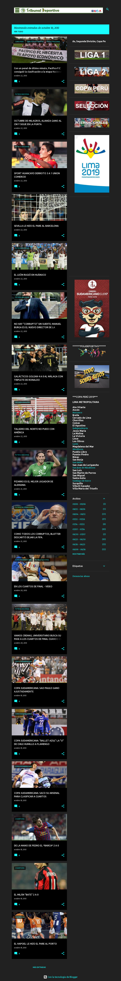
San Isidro (78, 462)
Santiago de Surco (82, 480)
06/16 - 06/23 (79, 544)
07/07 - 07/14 (79, 529)
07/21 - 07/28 (79, 519)
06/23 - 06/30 (79, 539)
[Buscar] (107, 9)
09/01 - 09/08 (79, 504)
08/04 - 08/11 (79, 514)
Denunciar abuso (81, 576)
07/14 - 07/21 (79, 524)
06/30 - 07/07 (79, 534)
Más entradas (39, 967)
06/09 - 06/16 (79, 549)
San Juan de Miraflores (84, 467)
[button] (63, 81)
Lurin (75, 444)
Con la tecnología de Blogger (61, 977)
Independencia (80, 428)
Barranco (77, 412)
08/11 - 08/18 (79, 509)
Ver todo (18, 32)
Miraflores (78, 449)
